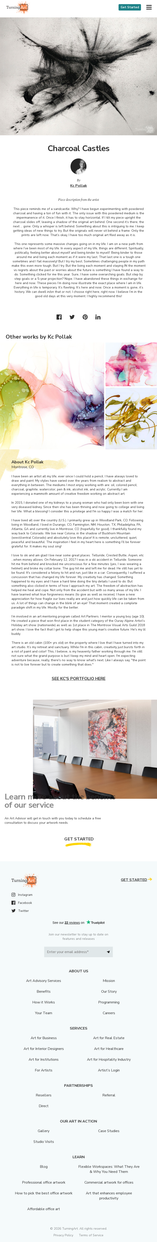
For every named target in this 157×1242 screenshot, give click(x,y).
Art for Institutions (44, 1059)
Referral (108, 1095)
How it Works (43, 1002)
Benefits (44, 991)
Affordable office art (43, 1209)
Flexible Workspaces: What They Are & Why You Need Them (109, 1169)
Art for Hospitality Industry (109, 1059)
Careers (109, 1013)
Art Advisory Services (43, 980)
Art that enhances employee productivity (109, 1196)
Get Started (130, 7)
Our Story (109, 991)
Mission (109, 980)
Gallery (43, 1130)
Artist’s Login (109, 1070)
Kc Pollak (78, 185)
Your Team (43, 1013)
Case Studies (108, 1130)
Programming (108, 1002)
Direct (44, 1106)
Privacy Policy (63, 1235)
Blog (44, 1166)
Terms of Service (91, 1235)
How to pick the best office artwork (44, 1193)
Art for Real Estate (109, 1038)
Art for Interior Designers (44, 1048)
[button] (149, 7)
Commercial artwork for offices (108, 1182)
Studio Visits (43, 1141)
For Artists (43, 1070)
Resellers (43, 1095)
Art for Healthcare (109, 1048)
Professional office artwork (43, 1182)
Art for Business (44, 1038)
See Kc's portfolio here (79, 678)
